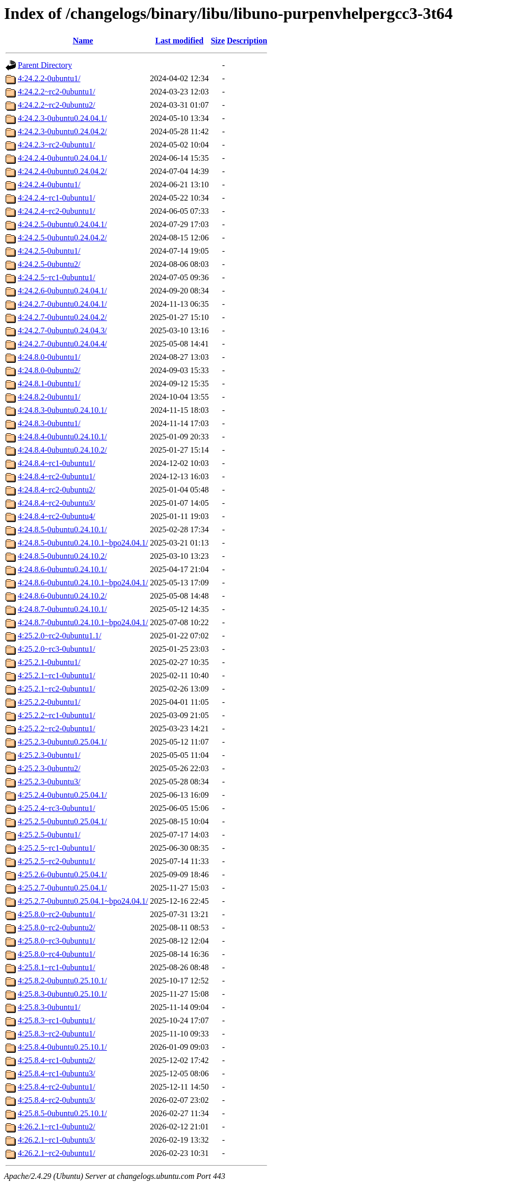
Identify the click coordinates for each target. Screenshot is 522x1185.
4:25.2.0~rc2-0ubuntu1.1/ (59, 635)
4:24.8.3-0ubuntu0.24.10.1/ (62, 410)
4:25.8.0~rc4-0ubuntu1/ (56, 954)
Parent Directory (45, 65)
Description (247, 40)
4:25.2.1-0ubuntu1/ (49, 662)
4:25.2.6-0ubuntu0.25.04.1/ (62, 874)
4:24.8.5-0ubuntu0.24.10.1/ (62, 529)
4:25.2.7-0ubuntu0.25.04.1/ (62, 887)
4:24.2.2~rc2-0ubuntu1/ (56, 91)
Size (218, 40)
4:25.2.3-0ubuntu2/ (49, 768)
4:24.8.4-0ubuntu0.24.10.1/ (62, 436)
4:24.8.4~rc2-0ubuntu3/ (56, 503)
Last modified (179, 40)
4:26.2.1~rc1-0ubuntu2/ (56, 1126)
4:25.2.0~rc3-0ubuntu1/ (56, 649)
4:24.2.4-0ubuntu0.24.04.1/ (62, 158)
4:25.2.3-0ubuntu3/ (49, 781)
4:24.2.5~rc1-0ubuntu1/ (56, 277)
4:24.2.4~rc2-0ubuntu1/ (56, 211)
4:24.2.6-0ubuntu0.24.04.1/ (62, 290)
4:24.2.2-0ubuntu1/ (49, 78)
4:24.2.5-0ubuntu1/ (49, 250)
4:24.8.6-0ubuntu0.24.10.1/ (62, 569)
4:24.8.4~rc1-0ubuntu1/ (56, 463)
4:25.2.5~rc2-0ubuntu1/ (56, 861)
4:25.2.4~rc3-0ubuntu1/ (56, 808)
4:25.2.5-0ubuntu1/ (49, 834)
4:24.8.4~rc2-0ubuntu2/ (56, 489)
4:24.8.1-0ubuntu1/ (49, 383)
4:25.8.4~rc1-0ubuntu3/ (56, 1073)
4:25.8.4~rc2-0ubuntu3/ (56, 1100)
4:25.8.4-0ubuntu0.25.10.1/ (62, 1047)
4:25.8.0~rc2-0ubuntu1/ (56, 914)
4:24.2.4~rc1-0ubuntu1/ (56, 197)
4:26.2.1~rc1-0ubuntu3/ (56, 1139)
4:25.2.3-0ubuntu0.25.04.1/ (62, 741)
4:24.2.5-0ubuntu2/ (49, 264)
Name (83, 40)
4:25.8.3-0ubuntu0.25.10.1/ (62, 994)
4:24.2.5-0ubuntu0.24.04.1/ (62, 224)
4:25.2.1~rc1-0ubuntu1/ (56, 675)
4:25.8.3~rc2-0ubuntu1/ (56, 1033)
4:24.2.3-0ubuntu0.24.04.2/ (62, 131)
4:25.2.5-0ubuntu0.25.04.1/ (62, 821)
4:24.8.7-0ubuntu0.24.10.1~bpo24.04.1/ (83, 622)
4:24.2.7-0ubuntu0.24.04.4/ (62, 343)
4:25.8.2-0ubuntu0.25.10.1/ (62, 980)
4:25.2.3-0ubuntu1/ (49, 755)
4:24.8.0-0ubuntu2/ (49, 370)
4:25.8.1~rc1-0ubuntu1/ (56, 967)
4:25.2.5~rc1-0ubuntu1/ (56, 848)
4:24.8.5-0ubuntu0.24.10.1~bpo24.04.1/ (83, 542)
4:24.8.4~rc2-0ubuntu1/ (56, 476)
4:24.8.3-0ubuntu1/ (49, 423)
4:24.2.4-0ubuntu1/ (49, 184)
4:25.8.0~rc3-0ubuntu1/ (56, 940)
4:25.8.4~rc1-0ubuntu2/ (56, 1060)
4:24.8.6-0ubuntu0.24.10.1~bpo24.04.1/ (83, 582)
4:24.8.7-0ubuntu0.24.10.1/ (62, 609)
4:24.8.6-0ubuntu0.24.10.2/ (62, 595)
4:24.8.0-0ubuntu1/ (49, 357)
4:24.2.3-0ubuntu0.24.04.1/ (62, 118)
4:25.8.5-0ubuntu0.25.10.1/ (62, 1113)
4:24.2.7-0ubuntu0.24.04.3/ (62, 330)
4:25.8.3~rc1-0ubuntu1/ (56, 1020)
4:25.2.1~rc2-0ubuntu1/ (56, 688)
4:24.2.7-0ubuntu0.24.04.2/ (62, 317)
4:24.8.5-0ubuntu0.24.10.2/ (62, 556)
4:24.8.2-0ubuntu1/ (49, 396)
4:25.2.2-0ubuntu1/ (49, 702)
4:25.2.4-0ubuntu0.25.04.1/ (62, 795)
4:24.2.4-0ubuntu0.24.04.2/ (62, 171)
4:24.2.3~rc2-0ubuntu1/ (56, 144)
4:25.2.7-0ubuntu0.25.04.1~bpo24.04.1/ (83, 901)
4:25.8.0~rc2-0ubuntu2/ (56, 927)
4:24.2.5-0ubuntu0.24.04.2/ (62, 237)
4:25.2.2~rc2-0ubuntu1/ (56, 728)
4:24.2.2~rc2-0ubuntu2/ (56, 105)
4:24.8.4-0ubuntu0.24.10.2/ (62, 450)
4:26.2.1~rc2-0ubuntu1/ (56, 1153)
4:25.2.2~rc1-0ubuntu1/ (56, 715)
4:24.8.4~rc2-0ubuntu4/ (56, 516)
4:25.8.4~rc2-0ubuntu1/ (56, 1086)
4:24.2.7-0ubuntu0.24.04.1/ (62, 304)
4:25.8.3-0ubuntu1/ (49, 1007)
